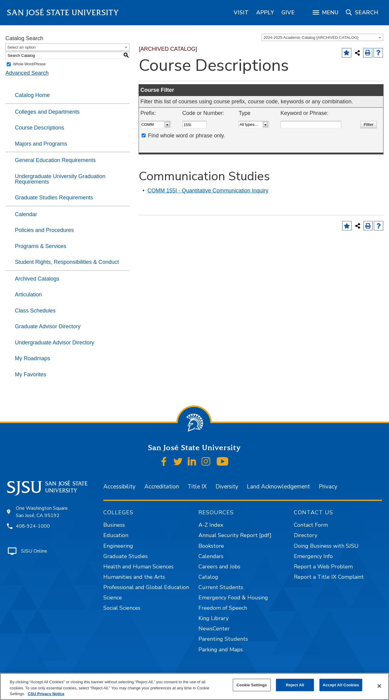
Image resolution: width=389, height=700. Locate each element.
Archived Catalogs (37, 279)
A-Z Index (210, 525)
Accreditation (161, 487)
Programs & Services (40, 246)
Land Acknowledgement (278, 487)
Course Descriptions (39, 128)
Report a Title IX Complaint (329, 577)
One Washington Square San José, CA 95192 (42, 512)
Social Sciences (121, 608)
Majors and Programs (41, 144)
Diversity (226, 487)
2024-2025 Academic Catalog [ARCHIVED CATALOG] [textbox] (310, 37)
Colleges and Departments (47, 112)
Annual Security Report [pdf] (234, 535)
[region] (241, 12)
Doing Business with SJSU (326, 546)
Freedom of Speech (222, 608)
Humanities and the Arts (134, 577)
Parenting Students (223, 639)
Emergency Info (313, 556)
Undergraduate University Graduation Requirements (60, 179)
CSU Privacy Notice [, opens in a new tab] (46, 693)
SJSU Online (34, 551)
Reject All (295, 685)
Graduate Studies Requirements (54, 198)
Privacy (328, 487)
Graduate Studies (125, 556)
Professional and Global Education (146, 587)
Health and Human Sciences (138, 566)
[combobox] (322, 37)
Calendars (210, 556)
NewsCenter (214, 628)
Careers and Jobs (219, 566)
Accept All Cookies (341, 685)
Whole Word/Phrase (29, 64)
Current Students (220, 587)
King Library (213, 618)
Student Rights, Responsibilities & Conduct (67, 262)
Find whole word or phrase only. (186, 136)
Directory (305, 535)
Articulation (28, 294)
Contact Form (311, 525)
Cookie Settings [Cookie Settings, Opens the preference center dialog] (251, 685)
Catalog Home (32, 95)
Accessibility (119, 487)
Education (115, 535)
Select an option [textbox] (21, 47)
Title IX (197, 487)
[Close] (379, 686)
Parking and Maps (220, 649)
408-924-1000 (33, 526)
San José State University (63, 12)
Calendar (26, 214)
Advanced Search (27, 73)
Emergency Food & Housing (233, 597)
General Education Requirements (55, 160)
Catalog (208, 577)
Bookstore (211, 546)
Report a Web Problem (323, 566)
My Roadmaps (32, 358)
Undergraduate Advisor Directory (54, 343)
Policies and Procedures (44, 230)
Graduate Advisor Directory (48, 326)
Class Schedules (35, 311)
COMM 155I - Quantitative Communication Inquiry (207, 191)
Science (112, 597)
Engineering (118, 546)
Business (114, 525)
